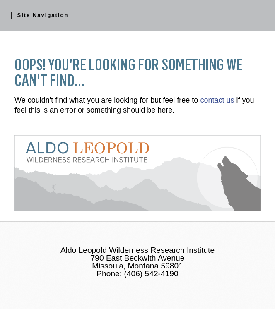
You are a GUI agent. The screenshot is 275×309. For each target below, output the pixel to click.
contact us (217, 100)
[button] (137, 15)
